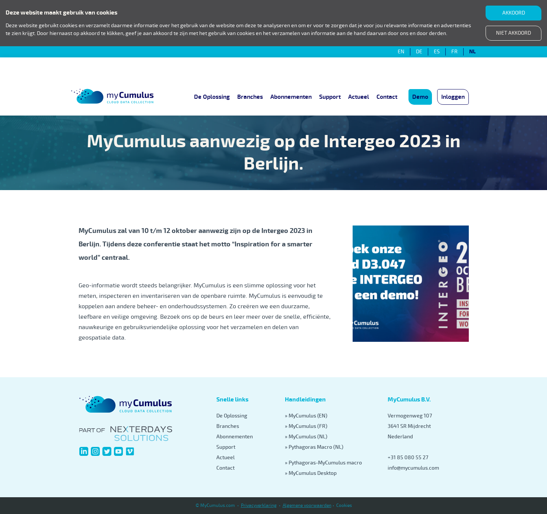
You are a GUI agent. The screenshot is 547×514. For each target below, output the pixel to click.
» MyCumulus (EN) (306, 416)
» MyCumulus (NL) (306, 436)
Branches (250, 97)
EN (401, 51)
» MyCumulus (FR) (306, 426)
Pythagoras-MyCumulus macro (325, 463)
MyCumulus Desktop (313, 473)
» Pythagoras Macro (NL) (314, 447)
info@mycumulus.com (413, 468)
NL (472, 51)
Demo (420, 97)
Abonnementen (291, 97)
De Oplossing (212, 97)
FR (454, 51)
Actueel (358, 97)
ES (437, 51)
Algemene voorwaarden (307, 505)
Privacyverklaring (259, 505)
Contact (386, 97)
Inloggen (453, 97)
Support (330, 97)
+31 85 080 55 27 (408, 457)
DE (419, 51)
